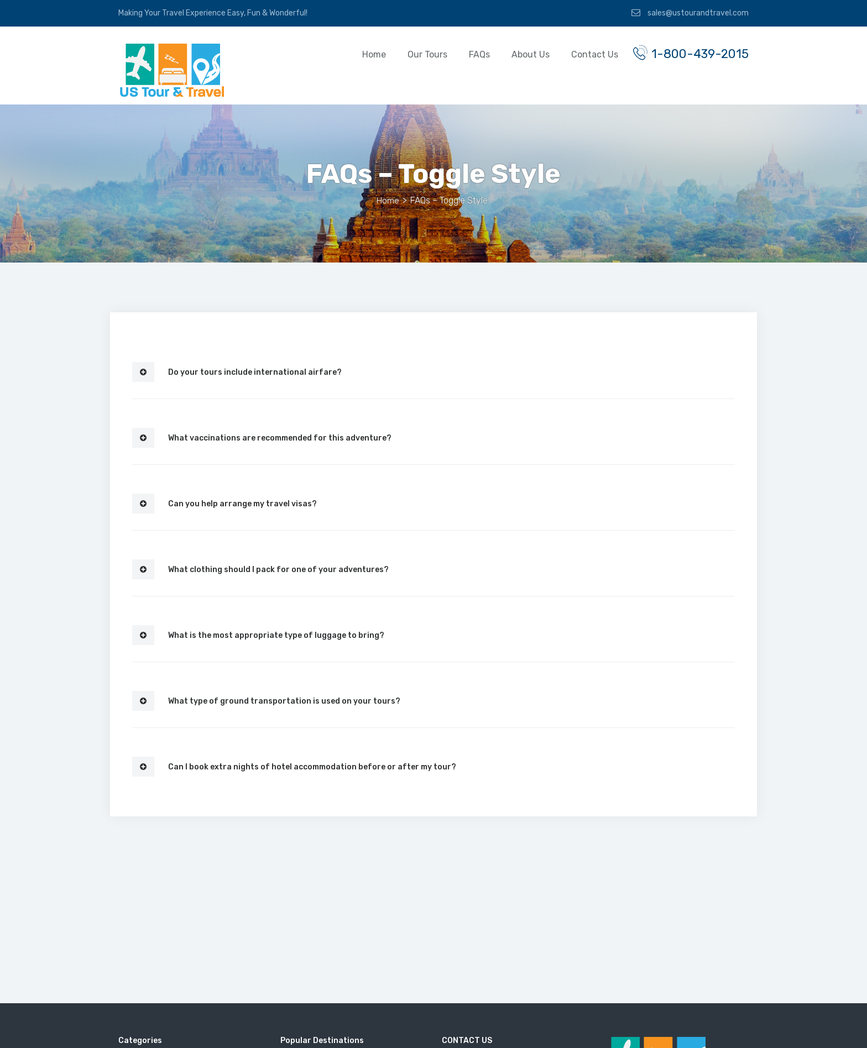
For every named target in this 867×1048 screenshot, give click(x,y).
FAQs (467, 54)
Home (362, 54)
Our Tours (416, 54)
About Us (519, 54)
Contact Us (583, 54)
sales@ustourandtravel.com (690, 13)
